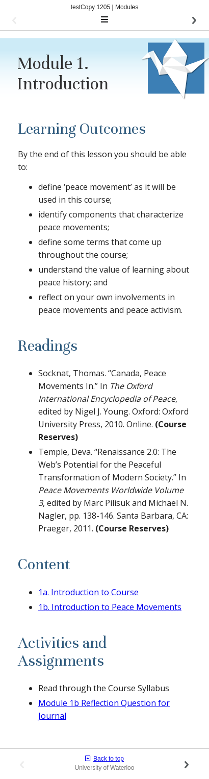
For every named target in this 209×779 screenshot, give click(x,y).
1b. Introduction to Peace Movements (109, 607)
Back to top (104, 758)
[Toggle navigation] (104, 20)
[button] (45, 20)
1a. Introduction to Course (88, 592)
